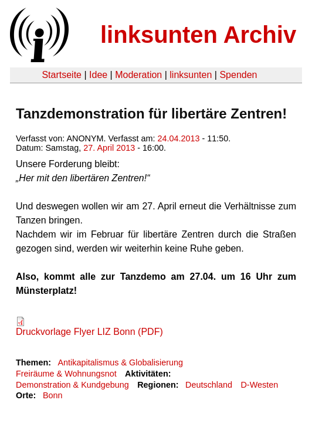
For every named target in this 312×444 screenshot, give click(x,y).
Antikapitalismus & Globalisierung (120, 362)
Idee (98, 75)
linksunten (190, 75)
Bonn (53, 395)
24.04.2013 (179, 138)
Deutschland (208, 384)
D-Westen (259, 384)
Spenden (238, 75)
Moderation (138, 75)
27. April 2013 (109, 147)
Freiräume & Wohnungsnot (66, 373)
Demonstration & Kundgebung (72, 384)
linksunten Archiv (198, 35)
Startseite (62, 75)
